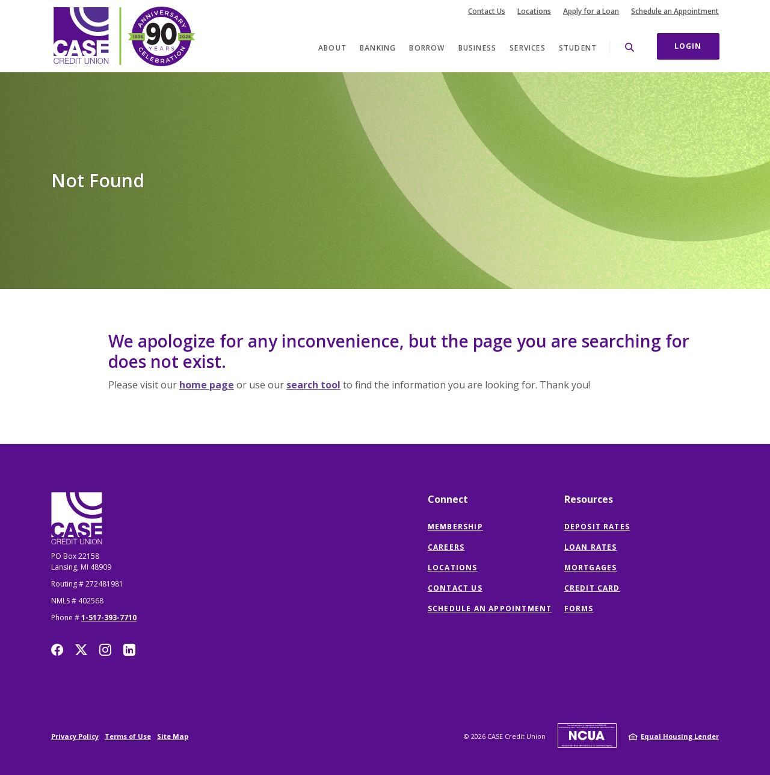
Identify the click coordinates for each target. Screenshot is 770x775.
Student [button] (578, 48)
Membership (455, 526)
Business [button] (477, 48)
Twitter (81, 650)
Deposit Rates (597, 526)
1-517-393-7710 (109, 617)
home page (206, 384)
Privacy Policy (75, 736)
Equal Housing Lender (680, 736)
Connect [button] (448, 499)
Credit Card (592, 588)
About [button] (332, 48)
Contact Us (486, 11)
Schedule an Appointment (675, 11)
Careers (446, 547)
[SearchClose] (629, 47)
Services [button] (528, 48)
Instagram (105, 650)
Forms (579, 608)
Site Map (172, 736)
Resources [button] (588, 499)
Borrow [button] (427, 48)
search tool (313, 384)
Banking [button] (378, 48)
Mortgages (590, 567)
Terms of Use (128, 736)
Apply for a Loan (591, 11)
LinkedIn (129, 650)
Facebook (57, 650)
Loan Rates (590, 547)
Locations (534, 11)
